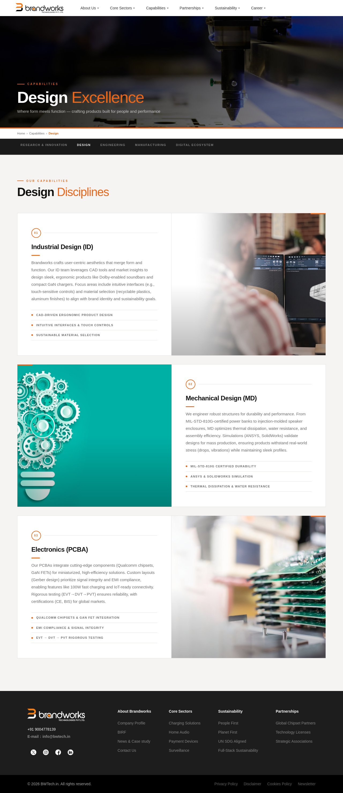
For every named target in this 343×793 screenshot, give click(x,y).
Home (21, 133)
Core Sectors (180, 711)
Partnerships (287, 711)
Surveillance (179, 750)
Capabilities (36, 133)
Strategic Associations (294, 741)
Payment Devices (183, 741)
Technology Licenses (293, 732)
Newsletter (306, 784)
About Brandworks (134, 711)
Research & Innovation (45, 144)
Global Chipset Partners (296, 723)
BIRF (122, 732)
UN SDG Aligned (232, 741)
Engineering (114, 144)
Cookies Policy (279, 784)
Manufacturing (152, 144)
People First (228, 723)
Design (85, 144)
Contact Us (127, 750)
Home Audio (179, 732)
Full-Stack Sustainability (238, 750)
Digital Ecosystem (196, 144)
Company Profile (132, 723)
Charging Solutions (184, 723)
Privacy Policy (226, 784)
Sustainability (230, 711)
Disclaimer (252, 784)
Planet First (227, 732)
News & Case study (134, 741)
